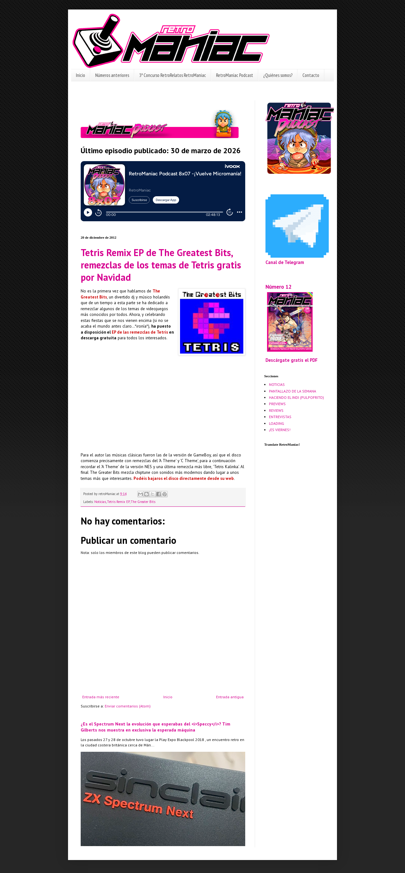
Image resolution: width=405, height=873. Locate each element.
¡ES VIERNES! (279, 429)
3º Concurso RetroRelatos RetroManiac (172, 75)
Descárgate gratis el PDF (291, 360)
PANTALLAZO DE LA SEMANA (292, 391)
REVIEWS (276, 410)
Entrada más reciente (100, 696)
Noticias (100, 501)
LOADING (276, 423)
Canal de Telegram (284, 262)
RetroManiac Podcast (234, 75)
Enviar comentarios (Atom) (128, 706)
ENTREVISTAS (280, 416)
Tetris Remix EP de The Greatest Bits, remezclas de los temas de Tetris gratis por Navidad (161, 264)
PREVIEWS (277, 403)
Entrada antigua (230, 696)
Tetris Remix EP (118, 501)
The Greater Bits (143, 501)
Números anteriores (112, 75)
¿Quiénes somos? (277, 75)
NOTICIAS (277, 384)
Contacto (310, 75)
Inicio (80, 75)
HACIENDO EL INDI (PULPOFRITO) (296, 397)
